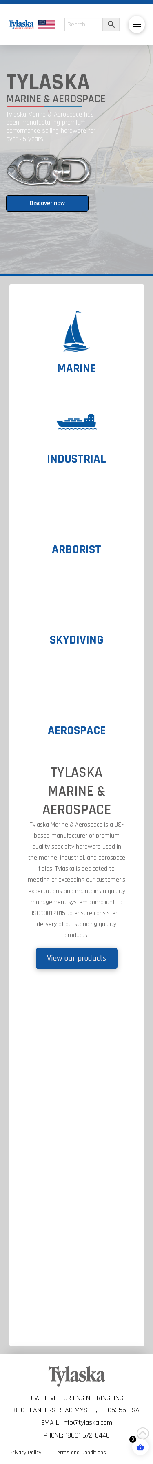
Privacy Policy (25, 1452)
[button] (137, 24)
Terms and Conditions (80, 1452)
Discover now (47, 203)
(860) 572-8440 (87, 1435)
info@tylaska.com (87, 1422)
